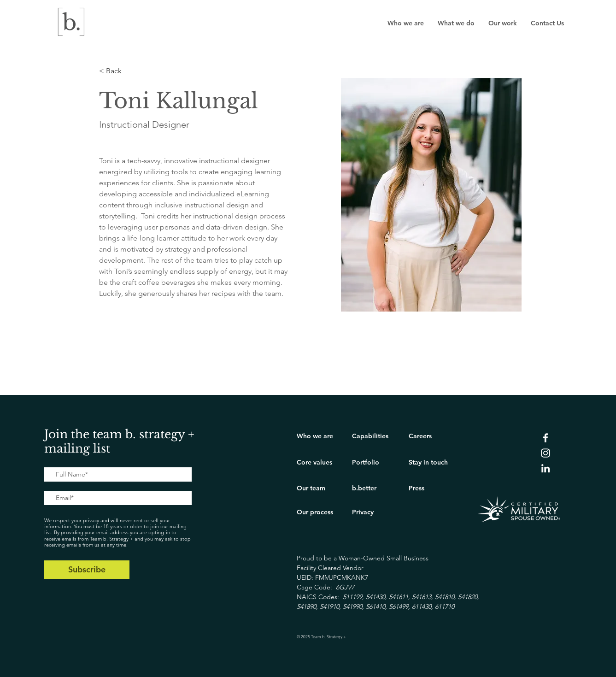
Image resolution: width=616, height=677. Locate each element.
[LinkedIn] (545, 468)
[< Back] (117, 71)
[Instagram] (545, 453)
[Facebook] (545, 438)
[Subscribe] (86, 569)
